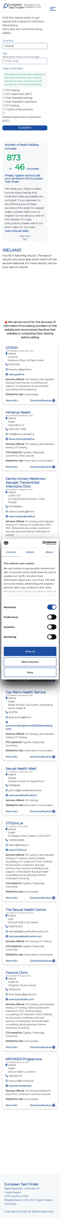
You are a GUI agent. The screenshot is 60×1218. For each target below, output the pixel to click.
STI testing (12, 105)
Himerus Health (18, 412)
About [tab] (49, 552)
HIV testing (12, 90)
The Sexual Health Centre (26, 910)
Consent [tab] (11, 552)
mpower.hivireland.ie (20, 1085)
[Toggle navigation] (53, 9)
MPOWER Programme (24, 1059)
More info (12, 400)
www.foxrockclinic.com (21, 999)
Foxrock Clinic (17, 973)
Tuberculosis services (19, 109)
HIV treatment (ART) (18, 94)
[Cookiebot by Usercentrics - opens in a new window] (42, 543)
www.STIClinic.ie (18, 850)
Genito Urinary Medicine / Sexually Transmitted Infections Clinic (26, 482)
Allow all (30, 651)
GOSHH (12, 348)
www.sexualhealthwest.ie (23, 795)
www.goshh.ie (16, 374)
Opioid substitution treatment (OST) (21, 119)
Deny (30, 672)
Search (25, 127)
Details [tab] (30, 552)
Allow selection (30, 661)
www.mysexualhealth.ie (22, 516)
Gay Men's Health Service (26, 692)
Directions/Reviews (42, 400)
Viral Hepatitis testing (18, 97)
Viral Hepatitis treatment (21, 101)
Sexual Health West (21, 769)
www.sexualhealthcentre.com (25, 936)
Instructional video (17, 231)
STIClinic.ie (14, 823)
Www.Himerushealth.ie (22, 439)
